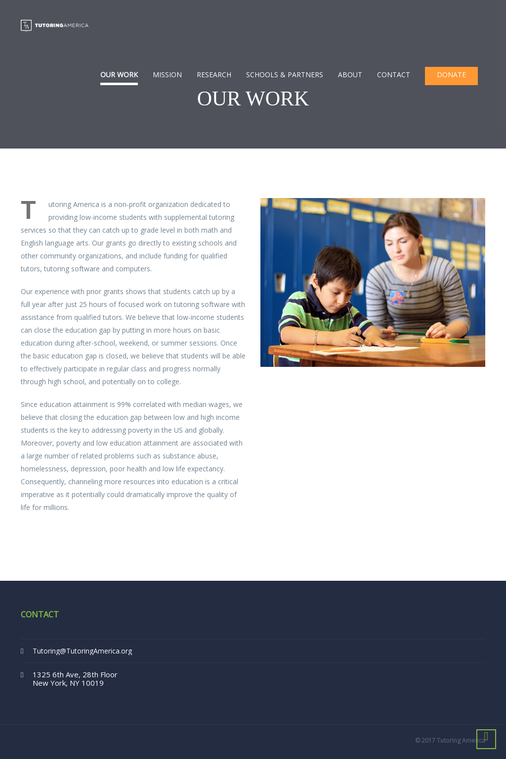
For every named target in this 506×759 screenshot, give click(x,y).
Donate (451, 74)
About (350, 74)
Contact (393, 74)
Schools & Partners (284, 74)
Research (214, 74)
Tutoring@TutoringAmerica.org (82, 651)
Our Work (119, 74)
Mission (167, 74)
